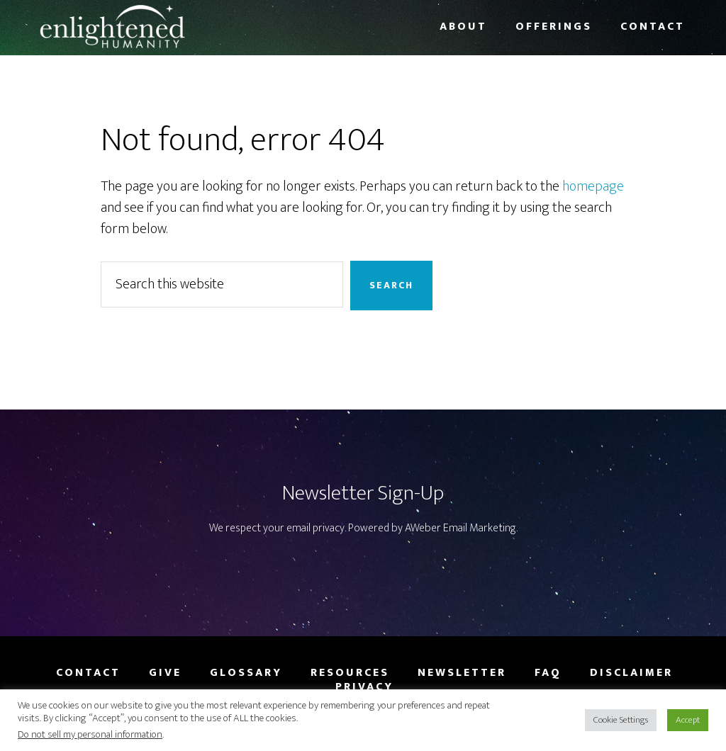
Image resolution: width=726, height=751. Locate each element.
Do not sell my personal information (90, 734)
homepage (593, 186)
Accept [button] (688, 720)
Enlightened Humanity (150, 27)
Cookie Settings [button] (620, 720)
